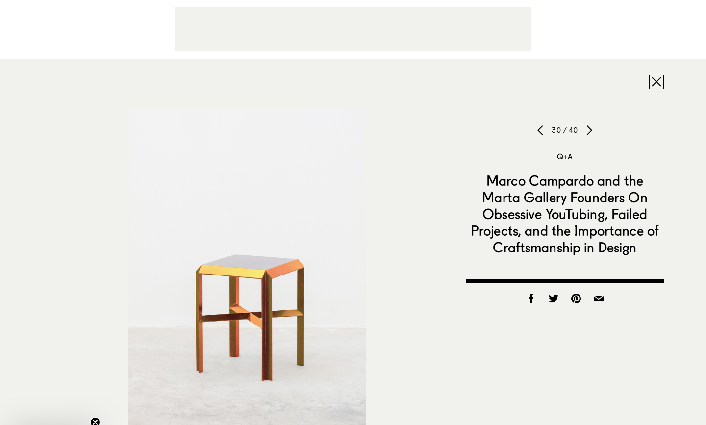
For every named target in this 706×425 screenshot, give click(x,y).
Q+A (564, 156)
